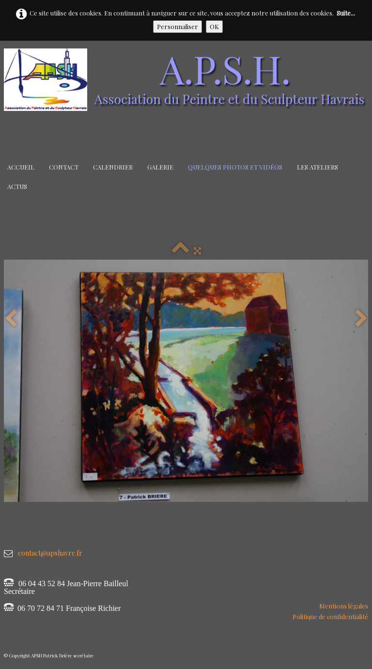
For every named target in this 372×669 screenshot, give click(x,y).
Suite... (346, 13)
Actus (17, 186)
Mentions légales (343, 606)
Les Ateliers (317, 167)
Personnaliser (177, 26)
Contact (63, 167)
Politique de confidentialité (330, 616)
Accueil (20, 167)
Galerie (160, 167)
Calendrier (113, 167)
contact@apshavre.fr (50, 553)
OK (214, 26)
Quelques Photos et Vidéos (235, 167)
